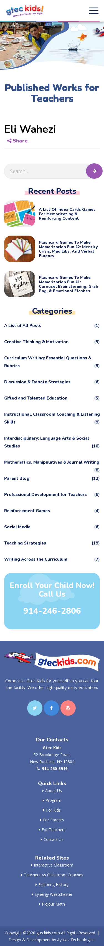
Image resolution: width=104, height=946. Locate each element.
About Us (52, 790)
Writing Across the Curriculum (52, 559)
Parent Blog (52, 478)
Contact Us (52, 839)
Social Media (52, 527)
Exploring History (52, 884)
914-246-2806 (52, 611)
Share (17, 141)
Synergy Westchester (52, 894)
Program (52, 800)
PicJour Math (52, 904)
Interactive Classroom (52, 865)
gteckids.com (48, 932)
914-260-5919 (52, 768)
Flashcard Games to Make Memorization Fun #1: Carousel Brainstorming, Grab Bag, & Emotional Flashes (68, 284)
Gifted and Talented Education (52, 398)
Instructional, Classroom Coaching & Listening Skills (52, 419)
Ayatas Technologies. (76, 939)
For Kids (52, 810)
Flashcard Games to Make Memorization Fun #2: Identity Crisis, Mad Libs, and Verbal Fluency (68, 249)
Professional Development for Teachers (52, 495)
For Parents (52, 819)
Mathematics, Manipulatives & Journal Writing (52, 463)
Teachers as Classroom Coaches (52, 874)
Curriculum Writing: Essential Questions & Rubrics (52, 362)
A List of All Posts (52, 326)
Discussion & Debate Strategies (52, 382)
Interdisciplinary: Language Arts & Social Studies (52, 443)
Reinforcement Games (52, 511)
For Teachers (52, 829)
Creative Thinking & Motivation (52, 342)
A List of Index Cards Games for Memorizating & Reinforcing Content (67, 214)
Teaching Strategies (52, 543)
